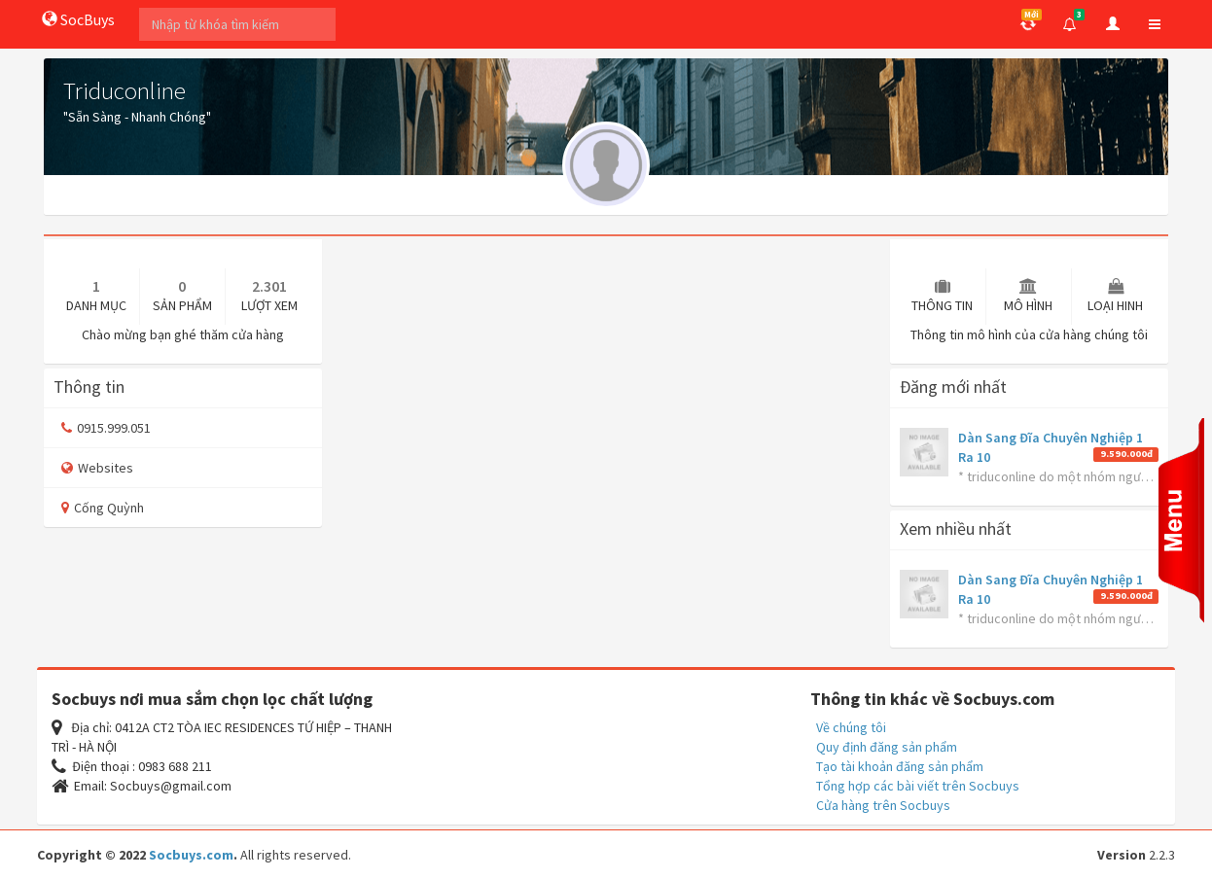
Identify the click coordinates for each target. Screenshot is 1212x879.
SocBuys (78, 19)
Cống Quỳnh (102, 507)
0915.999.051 (106, 428)
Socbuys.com (191, 854)
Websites (97, 467)
